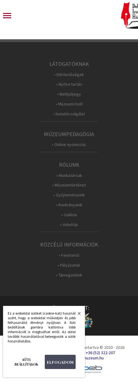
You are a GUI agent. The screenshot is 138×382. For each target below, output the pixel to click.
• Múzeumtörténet (69, 185)
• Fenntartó (69, 255)
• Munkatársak (69, 175)
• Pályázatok (69, 265)
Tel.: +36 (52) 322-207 (96, 352)
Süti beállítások (26, 362)
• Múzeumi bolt (69, 104)
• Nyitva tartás (69, 84)
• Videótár (69, 224)
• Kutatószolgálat (69, 114)
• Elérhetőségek (69, 74)
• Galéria (69, 214)
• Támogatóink (69, 275)
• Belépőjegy (69, 94)
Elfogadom (60, 362)
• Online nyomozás (69, 144)
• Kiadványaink (69, 205)
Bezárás (76, 315)
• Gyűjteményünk (69, 195)
